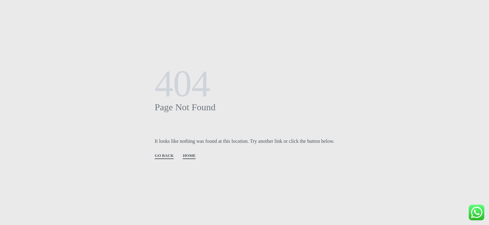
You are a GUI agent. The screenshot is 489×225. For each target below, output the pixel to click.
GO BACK (164, 155)
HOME (189, 155)
